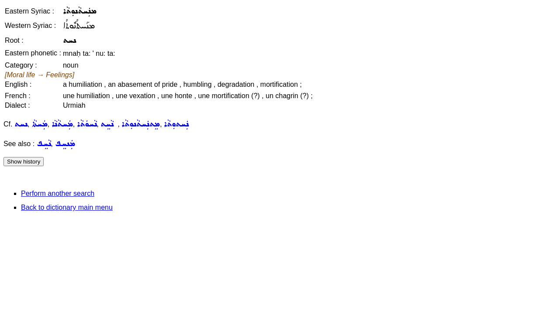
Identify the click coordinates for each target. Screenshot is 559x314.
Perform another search (57, 193)
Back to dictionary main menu (67, 207)
